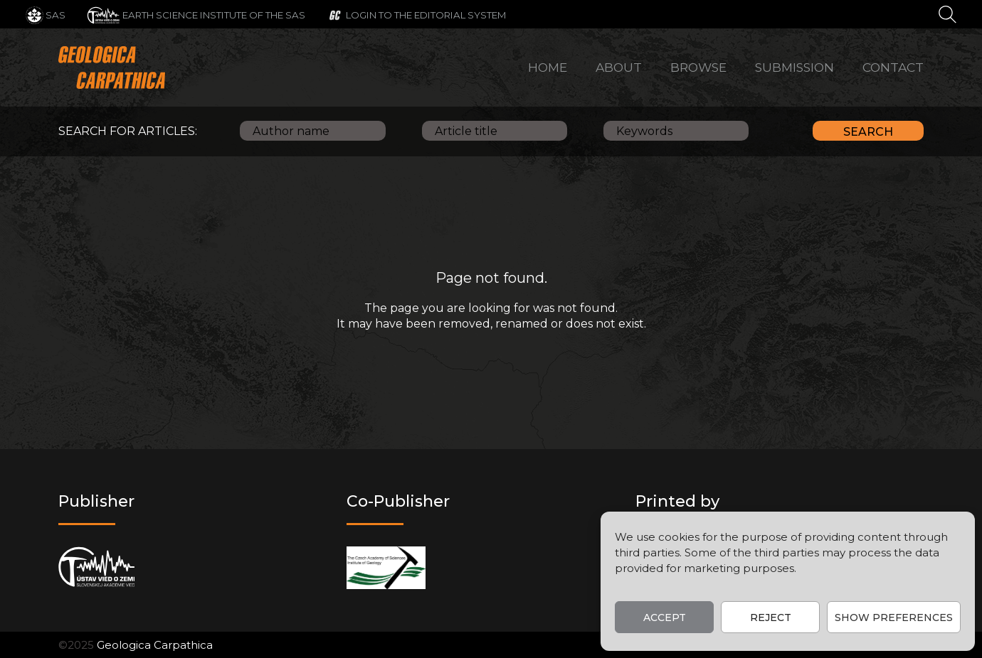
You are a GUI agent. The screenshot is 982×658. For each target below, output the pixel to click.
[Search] (947, 13)
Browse (698, 67)
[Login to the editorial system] (417, 14)
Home (547, 67)
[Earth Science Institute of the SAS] (196, 14)
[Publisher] (96, 567)
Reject (770, 617)
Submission (794, 67)
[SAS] (45, 14)
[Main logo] (111, 67)
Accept (664, 617)
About (619, 67)
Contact (893, 67)
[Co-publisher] (386, 567)
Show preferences (894, 617)
